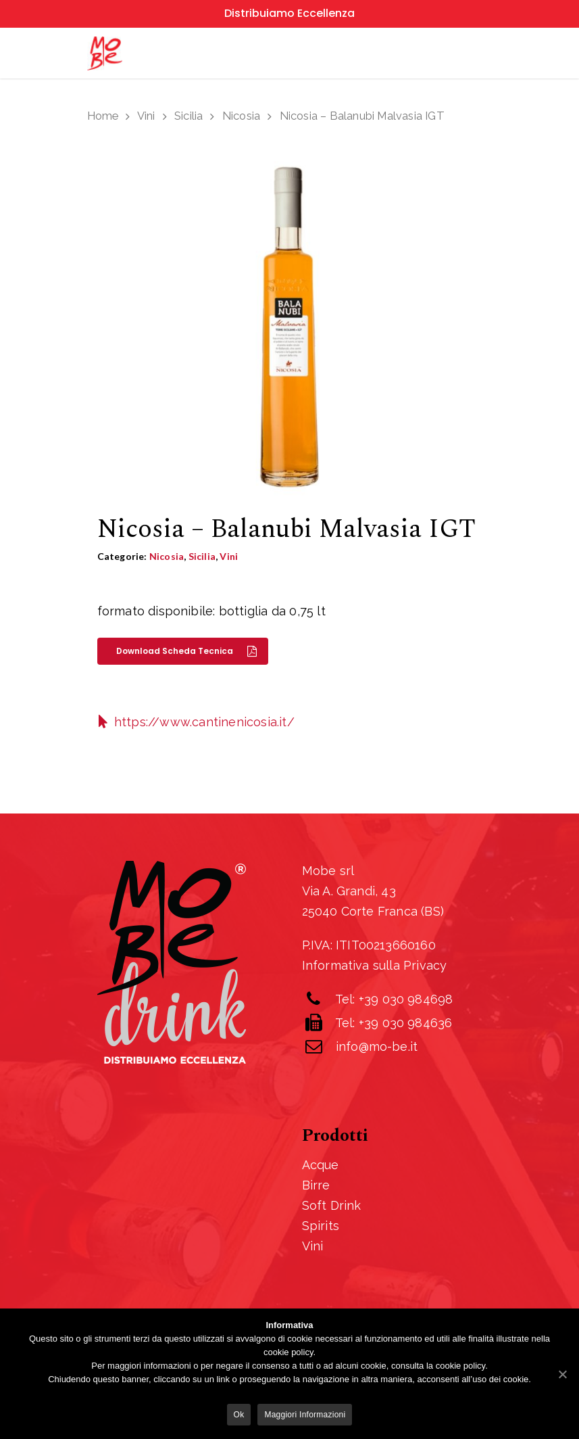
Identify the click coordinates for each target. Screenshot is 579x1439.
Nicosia (241, 115)
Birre (316, 1185)
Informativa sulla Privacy (374, 965)
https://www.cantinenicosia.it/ (204, 722)
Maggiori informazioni (304, 1414)
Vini (146, 115)
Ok (239, 1414)
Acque (320, 1165)
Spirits (320, 1226)
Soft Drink (331, 1205)
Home (103, 115)
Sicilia (188, 115)
